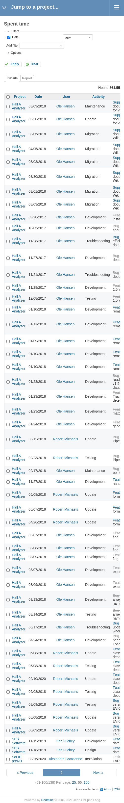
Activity (98, 97)
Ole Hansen (65, 106)
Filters (15, 31)
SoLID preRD (17, 759)
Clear (34, 64)
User (66, 97)
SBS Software (18, 741)
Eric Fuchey (65, 741)
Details (12, 78)
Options (16, 52)
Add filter (12, 45)
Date (15, 37)
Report (27, 78)
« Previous (25, 773)
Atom (107, 789)
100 (86, 782)
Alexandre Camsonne (65, 759)
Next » (98, 773)
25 (74, 782)
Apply (14, 64)
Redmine (47, 800)
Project (19, 97)
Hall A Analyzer (18, 106)
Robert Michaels (65, 439)
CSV (117, 789)
